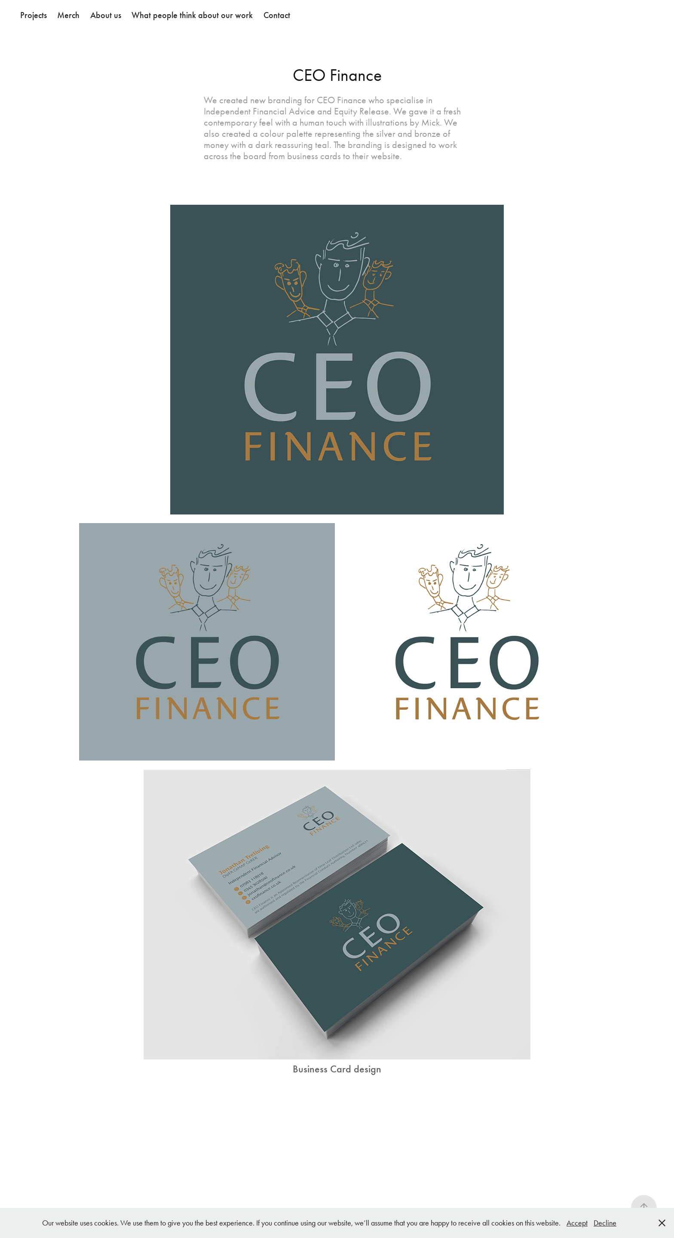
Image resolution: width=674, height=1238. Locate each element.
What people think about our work (192, 15)
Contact (276, 15)
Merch (68, 15)
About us (105, 15)
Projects (33, 15)
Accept (577, 1223)
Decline (605, 1223)
